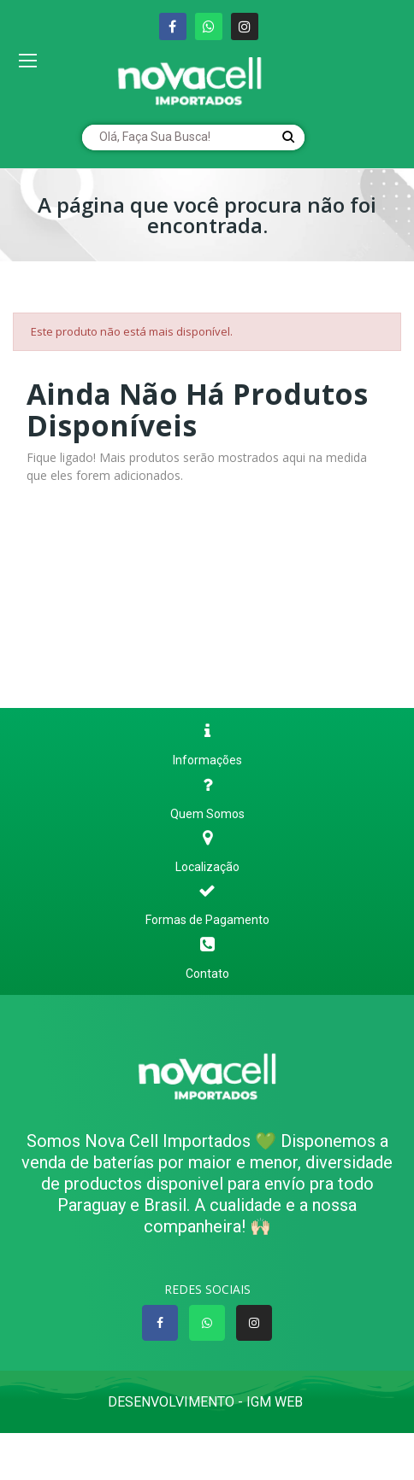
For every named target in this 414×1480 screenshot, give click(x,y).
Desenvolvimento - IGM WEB (207, 1402)
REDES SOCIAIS (207, 1289)
